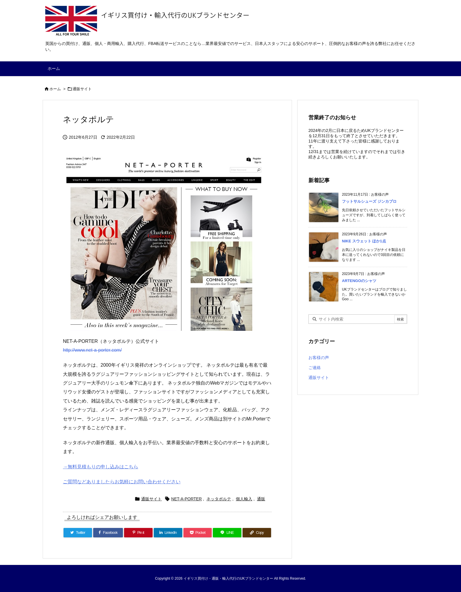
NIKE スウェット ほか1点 (364, 241)
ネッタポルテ (218, 499)
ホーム (55, 89)
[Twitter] (78, 532)
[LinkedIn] (168, 532)
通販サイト (82, 89)
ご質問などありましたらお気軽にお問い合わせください (122, 481)
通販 (261, 499)
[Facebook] (108, 532)
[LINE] (227, 532)
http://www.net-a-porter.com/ (92, 350)
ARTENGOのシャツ (359, 281)
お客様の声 (318, 357)
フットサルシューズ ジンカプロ (369, 201)
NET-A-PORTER (186, 499)
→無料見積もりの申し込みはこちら (100, 466)
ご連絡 (314, 367)
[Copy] (257, 532)
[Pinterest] (138, 532)
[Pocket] (197, 532)
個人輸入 (244, 499)
